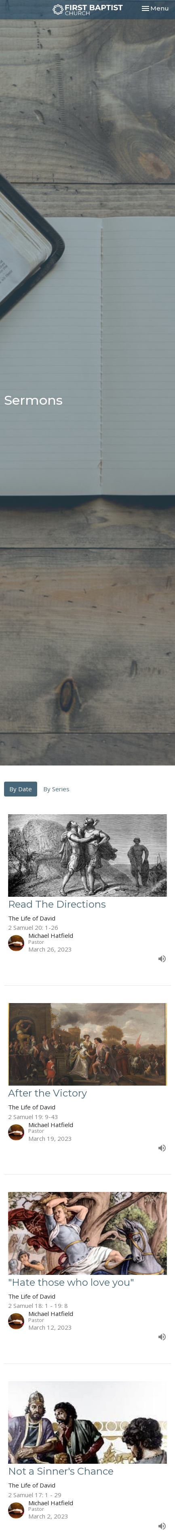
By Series (56, 789)
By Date (20, 789)
